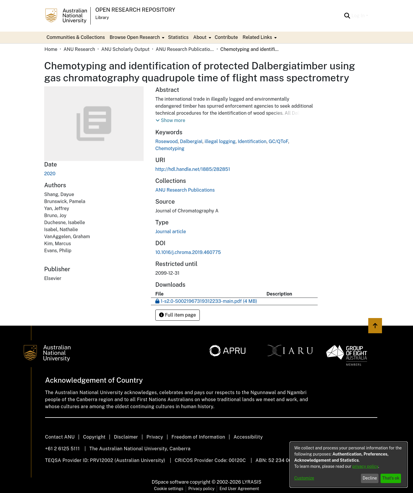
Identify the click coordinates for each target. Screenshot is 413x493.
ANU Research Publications (185, 49)
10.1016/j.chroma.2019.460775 (188, 252)
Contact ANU (60, 437)
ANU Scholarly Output (125, 49)
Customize (304, 478)
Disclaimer (126, 437)
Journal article (170, 231)
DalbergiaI (191, 141)
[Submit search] (347, 15)
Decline (370, 478)
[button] (170, 120)
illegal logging (219, 141)
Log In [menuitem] (358, 15)
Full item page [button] (177, 315)
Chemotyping (169, 148)
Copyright (94, 437)
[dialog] (348, 464)
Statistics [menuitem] (178, 37)
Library (102, 17)
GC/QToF (278, 141)
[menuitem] (136, 37)
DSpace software (170, 482)
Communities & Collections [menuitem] (76, 37)
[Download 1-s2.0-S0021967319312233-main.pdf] (206, 301)
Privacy (155, 437)
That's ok (391, 478)
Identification (252, 141)
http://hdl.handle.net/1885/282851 (192, 169)
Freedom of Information (198, 437)
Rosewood (166, 141)
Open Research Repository (135, 10)
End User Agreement (239, 488)
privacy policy (365, 466)
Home (50, 49)
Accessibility (248, 437)
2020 (50, 173)
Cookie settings (168, 488)
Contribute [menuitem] (226, 37)
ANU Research (79, 49)
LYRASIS (251, 482)
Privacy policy (201, 488)
